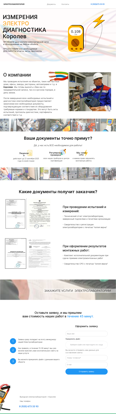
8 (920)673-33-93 (97, 3)
